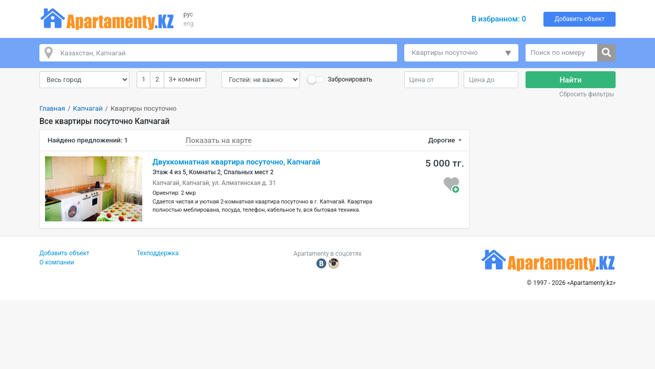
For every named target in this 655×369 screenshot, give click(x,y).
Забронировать (350, 79)
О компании (56, 262)
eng (189, 23)
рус (188, 14)
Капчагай (88, 108)
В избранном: (498, 19)
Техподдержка (158, 253)
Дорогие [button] (442, 140)
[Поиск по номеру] (562, 52)
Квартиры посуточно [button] (445, 52)
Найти (571, 80)
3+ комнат (185, 78)
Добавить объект (580, 19)
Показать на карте (219, 140)
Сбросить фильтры (586, 94)
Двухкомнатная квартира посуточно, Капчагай (236, 162)
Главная (52, 108)
